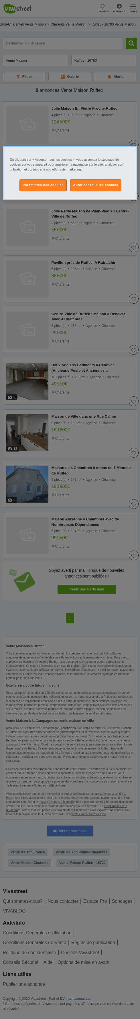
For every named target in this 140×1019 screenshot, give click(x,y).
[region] (70, 173)
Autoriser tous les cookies (95, 185)
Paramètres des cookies (43, 185)
